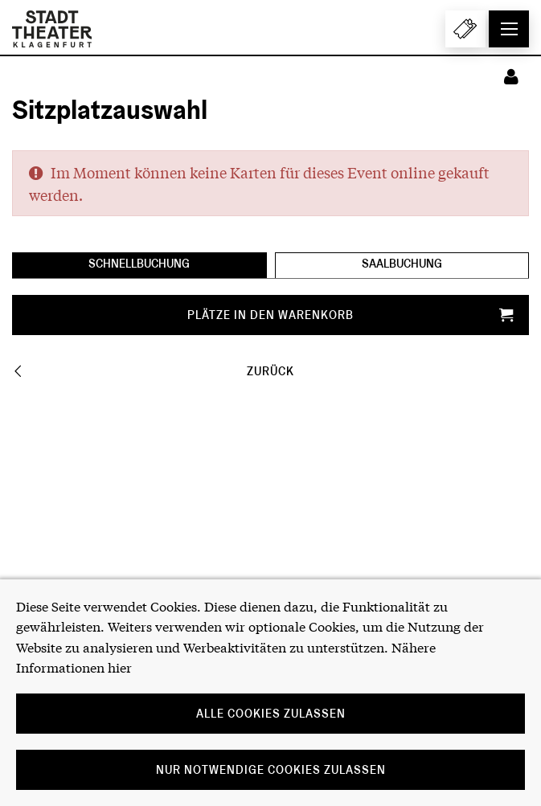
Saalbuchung (402, 263)
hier (120, 666)
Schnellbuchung (139, 263)
